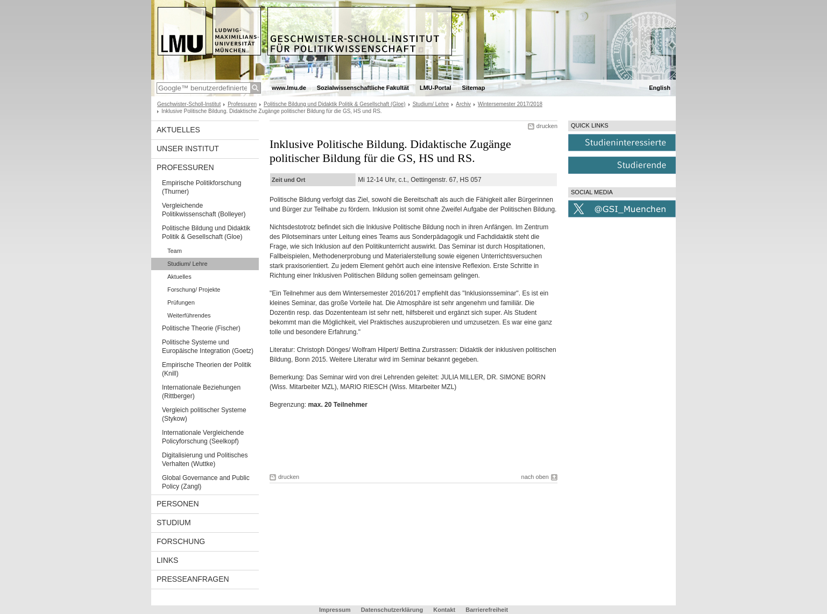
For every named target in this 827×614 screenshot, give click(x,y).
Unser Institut (188, 148)
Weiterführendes (189, 315)
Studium (174, 522)
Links (167, 560)
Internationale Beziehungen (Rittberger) (201, 392)
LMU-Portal (435, 87)
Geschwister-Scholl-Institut (189, 104)
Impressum (335, 609)
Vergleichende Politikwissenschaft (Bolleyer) (203, 210)
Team (174, 251)
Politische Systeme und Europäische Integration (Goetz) (207, 346)
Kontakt (444, 609)
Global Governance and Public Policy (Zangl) (206, 482)
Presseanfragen (193, 579)
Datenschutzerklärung (392, 609)
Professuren (242, 104)
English (659, 87)
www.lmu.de (289, 87)
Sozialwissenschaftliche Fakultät (363, 87)
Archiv (463, 104)
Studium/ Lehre (431, 104)
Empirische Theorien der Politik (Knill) (206, 369)
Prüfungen (181, 302)
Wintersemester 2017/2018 (510, 104)
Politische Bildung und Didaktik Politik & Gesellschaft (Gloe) (335, 104)
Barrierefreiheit (486, 609)
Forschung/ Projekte (193, 289)
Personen (178, 503)
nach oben (535, 477)
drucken (546, 126)
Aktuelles (178, 129)
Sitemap (473, 87)
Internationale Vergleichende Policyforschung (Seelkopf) (203, 437)
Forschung (181, 541)
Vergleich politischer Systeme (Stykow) (204, 414)
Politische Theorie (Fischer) (201, 328)
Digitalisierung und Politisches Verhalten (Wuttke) (205, 459)
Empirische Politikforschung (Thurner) (201, 187)
